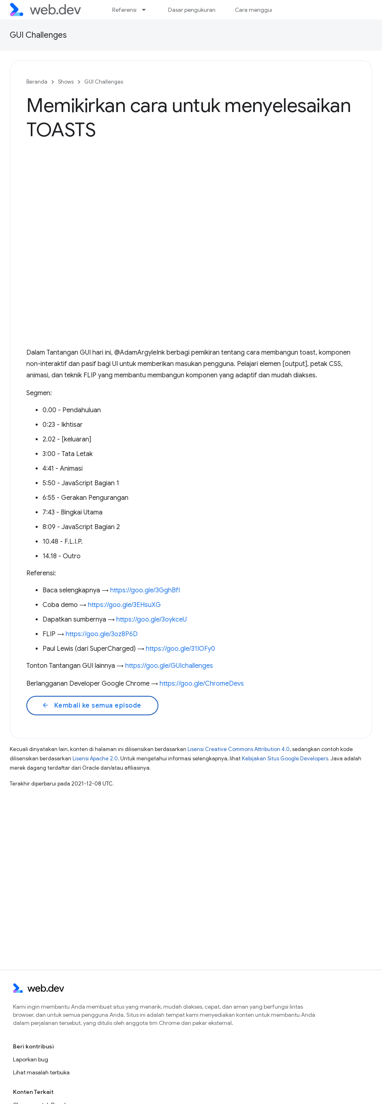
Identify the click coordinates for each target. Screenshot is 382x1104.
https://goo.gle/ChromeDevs (202, 684)
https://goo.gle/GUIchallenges (169, 666)
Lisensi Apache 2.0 (95, 758)
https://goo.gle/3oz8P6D (102, 634)
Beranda (36, 81)
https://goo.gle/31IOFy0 (180, 649)
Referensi (124, 9)
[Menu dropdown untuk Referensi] (147, 10)
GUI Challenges (38, 35)
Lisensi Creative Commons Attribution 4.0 (239, 749)
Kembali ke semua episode (91, 706)
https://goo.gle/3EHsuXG (124, 605)
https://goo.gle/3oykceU (151, 619)
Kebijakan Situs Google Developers (285, 758)
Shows (66, 81)
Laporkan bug (30, 1059)
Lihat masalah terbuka (41, 1072)
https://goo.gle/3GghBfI (145, 590)
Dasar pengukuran (192, 9)
